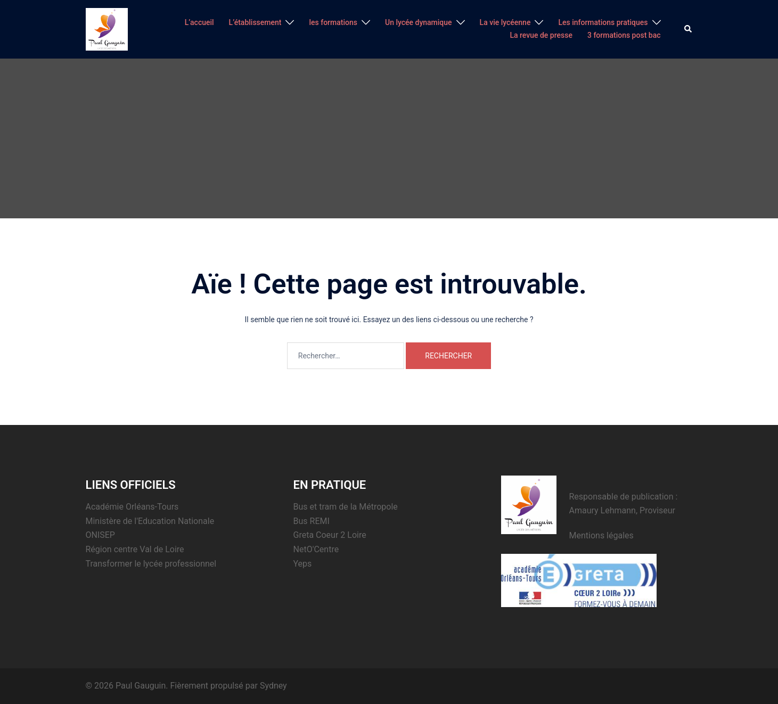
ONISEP (100, 535)
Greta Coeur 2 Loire (329, 535)
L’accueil (199, 22)
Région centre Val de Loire (135, 549)
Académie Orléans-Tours (132, 507)
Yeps (302, 564)
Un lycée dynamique (418, 22)
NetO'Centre (316, 549)
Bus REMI (311, 521)
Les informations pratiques (603, 22)
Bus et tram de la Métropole (345, 507)
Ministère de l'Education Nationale (150, 521)
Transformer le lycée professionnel (151, 564)
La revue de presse (541, 35)
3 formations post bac (624, 35)
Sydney (273, 686)
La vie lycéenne (505, 22)
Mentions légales (601, 535)
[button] (688, 29)
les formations (333, 22)
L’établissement (255, 22)
